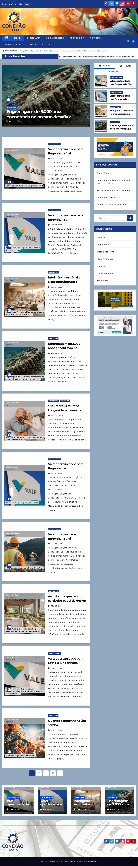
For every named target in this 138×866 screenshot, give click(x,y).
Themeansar (91, 861)
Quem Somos (104, 173)
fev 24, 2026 (57, 606)
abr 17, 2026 (56, 225)
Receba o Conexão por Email (112, 204)
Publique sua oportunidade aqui (114, 190)
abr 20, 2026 (57, 159)
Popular (125, 66)
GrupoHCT (24, 51)
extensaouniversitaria (97, 51)
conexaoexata (66, 51)
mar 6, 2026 (56, 474)
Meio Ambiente (55, 38)
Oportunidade (36, 51)
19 (53, 773)
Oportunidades (14, 44)
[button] (128, 41)
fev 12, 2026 (56, 730)
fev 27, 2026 (56, 544)
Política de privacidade (109, 197)
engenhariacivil (81, 51)
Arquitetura (115, 107)
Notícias (95, 38)
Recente (104, 65)
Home (17, 38)
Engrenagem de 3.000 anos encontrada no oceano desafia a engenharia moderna (43, 117)
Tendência (115, 71)
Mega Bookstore (40, 44)
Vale (46, 51)
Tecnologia (77, 38)
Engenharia (33, 38)
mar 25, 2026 (57, 416)
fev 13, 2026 (56, 668)
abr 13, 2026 (19, 121)
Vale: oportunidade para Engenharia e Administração (65, 219)
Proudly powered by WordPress (54, 861)
